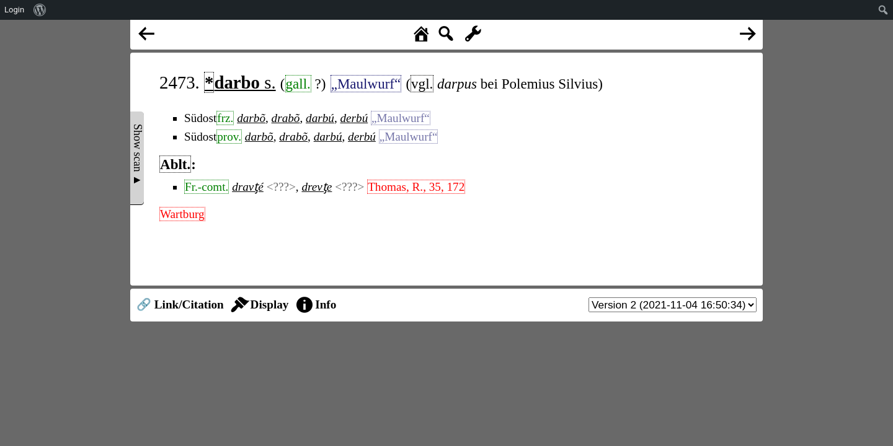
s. (240, 82)
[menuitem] (40, 10)
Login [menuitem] (14, 9)
